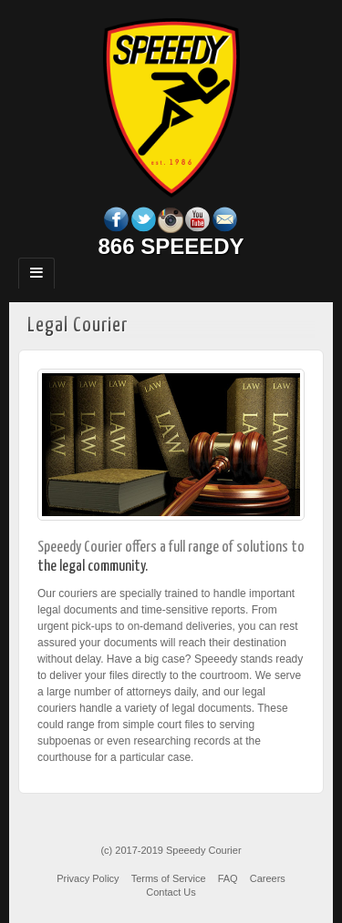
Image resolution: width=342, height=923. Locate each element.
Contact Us (170, 892)
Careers (267, 878)
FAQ (228, 878)
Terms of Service (168, 878)
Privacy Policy (88, 878)
